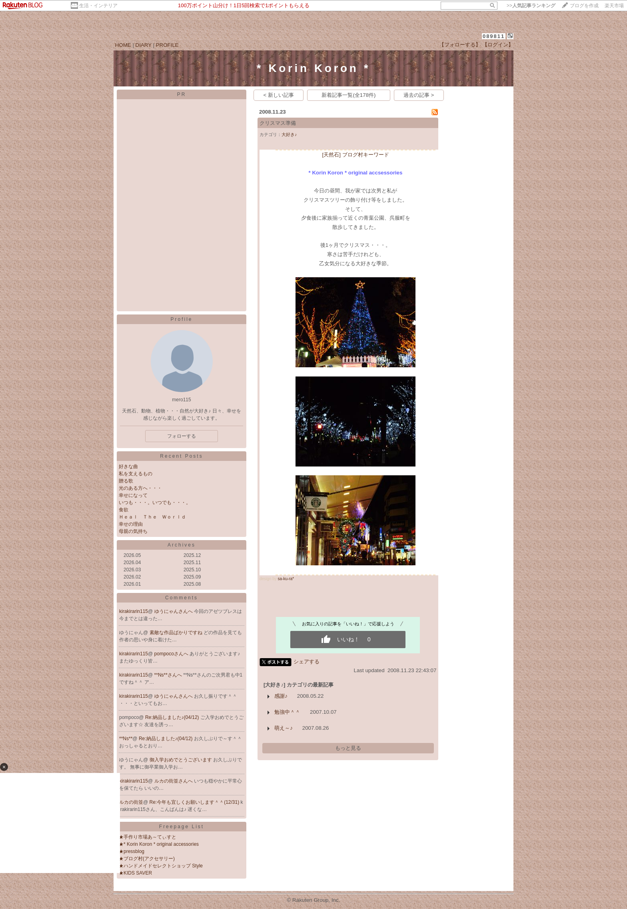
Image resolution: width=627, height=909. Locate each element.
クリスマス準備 (278, 123)
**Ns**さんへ (169, 675)
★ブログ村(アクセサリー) (147, 858)
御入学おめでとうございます (181, 760)
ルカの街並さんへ (174, 781)
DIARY (144, 45)
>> (531, 5)
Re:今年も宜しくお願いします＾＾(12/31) (195, 802)
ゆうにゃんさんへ (174, 611)
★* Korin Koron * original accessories (159, 844)
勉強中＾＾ (287, 712)
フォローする (181, 436)
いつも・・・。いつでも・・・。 (155, 502)
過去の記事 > (418, 95)
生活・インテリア (98, 5)
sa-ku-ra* (286, 579)
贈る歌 (126, 481)
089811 (494, 36)
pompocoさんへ (172, 654)
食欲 (123, 510)
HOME (123, 45)
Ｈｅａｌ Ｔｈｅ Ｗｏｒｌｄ (152, 517)
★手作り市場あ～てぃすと (147, 837)
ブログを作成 (584, 5)
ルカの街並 (131, 802)
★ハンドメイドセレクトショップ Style (161, 866)
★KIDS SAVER (135, 873)
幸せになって (133, 495)
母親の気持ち (133, 531)
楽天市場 (614, 5)
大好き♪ (289, 134)
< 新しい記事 (279, 95)
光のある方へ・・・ (140, 488)
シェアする (306, 662)
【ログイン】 (497, 45)
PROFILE (167, 45)
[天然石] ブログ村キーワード (355, 155)
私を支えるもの (135, 474)
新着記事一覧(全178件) (348, 95)
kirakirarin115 (133, 611)
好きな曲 (128, 466)
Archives (182, 545)
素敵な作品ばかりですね (177, 632)
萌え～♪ (283, 728)
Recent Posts (181, 456)
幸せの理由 (131, 524)
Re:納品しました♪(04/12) (172, 717)
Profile (181, 319)
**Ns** (125, 738)
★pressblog (131, 851)
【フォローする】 (460, 45)
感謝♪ (281, 696)
